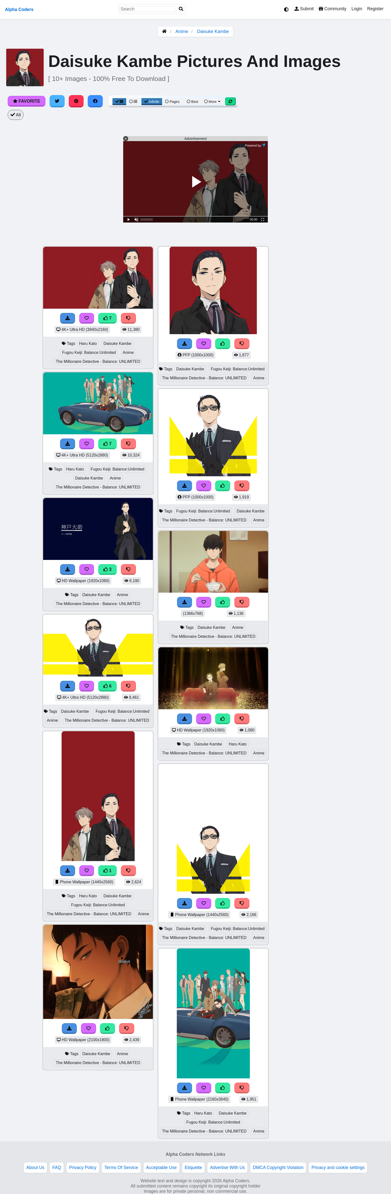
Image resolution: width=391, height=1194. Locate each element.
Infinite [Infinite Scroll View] (151, 102)
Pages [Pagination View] (172, 102)
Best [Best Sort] (192, 102)
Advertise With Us (227, 1167)
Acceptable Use (161, 1167)
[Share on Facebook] (95, 101)
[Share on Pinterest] (76, 101)
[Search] (181, 9)
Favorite (26, 101)
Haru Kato (88, 343)
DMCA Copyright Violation (278, 1167)
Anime (181, 31)
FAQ (56, 1167)
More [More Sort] (212, 102)
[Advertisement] (353, 321)
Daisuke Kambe (213, 31)
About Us (35, 1167)
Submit (304, 8)
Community (332, 8)
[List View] (133, 101)
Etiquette (193, 1167)
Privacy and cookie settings (338, 1167)
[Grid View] (119, 101)
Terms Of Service (121, 1167)
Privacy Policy (83, 1167)
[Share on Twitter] (57, 101)
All (15, 114)
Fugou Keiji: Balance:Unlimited (89, 352)
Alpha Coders (19, 9)
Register (375, 8)
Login (356, 8)
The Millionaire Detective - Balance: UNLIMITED (98, 361)
